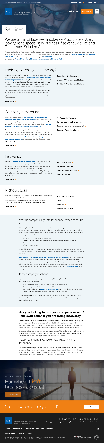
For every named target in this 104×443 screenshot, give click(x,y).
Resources (21, 433)
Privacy (30, 433)
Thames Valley (17, 429)
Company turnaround (70, 422)
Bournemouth (29, 429)
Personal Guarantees (22, 59)
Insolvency (83, 422)
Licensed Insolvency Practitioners (23, 162)
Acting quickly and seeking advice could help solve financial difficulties (44, 257)
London (7, 429)
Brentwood (40, 429)
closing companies (78, 54)
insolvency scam (72, 266)
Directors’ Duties (57, 59)
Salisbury (49, 429)
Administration (30, 137)
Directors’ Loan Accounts (39, 59)
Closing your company (53, 422)
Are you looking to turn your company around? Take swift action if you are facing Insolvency (51, 314)
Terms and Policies (10, 433)
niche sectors (47, 57)
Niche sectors (94, 422)
